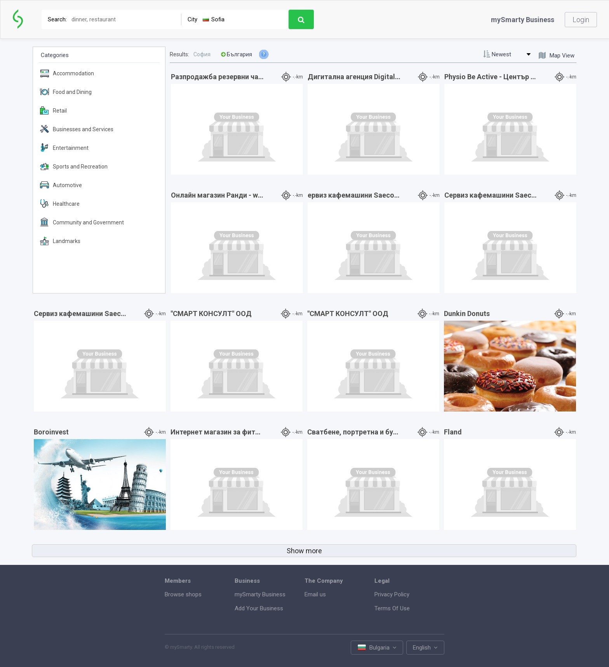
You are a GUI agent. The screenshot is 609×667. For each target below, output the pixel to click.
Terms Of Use (392, 608)
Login (580, 20)
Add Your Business (259, 608)
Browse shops (183, 594)
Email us (315, 594)
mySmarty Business (522, 20)
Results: (179, 54)
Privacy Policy (391, 594)
